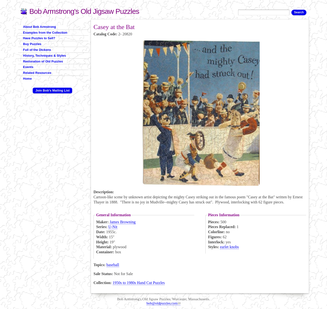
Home (27, 78)
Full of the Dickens (37, 50)
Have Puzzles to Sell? (39, 38)
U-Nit (112, 227)
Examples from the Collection (45, 32)
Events (28, 67)
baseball (112, 265)
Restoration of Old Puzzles (43, 61)
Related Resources (37, 73)
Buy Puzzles (32, 44)
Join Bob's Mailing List (52, 90)
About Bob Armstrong (39, 27)
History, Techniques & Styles (44, 55)
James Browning (123, 222)
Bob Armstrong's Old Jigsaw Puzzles (84, 11)
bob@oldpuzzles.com (164, 303)
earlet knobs (229, 247)
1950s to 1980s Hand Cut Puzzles (139, 283)
